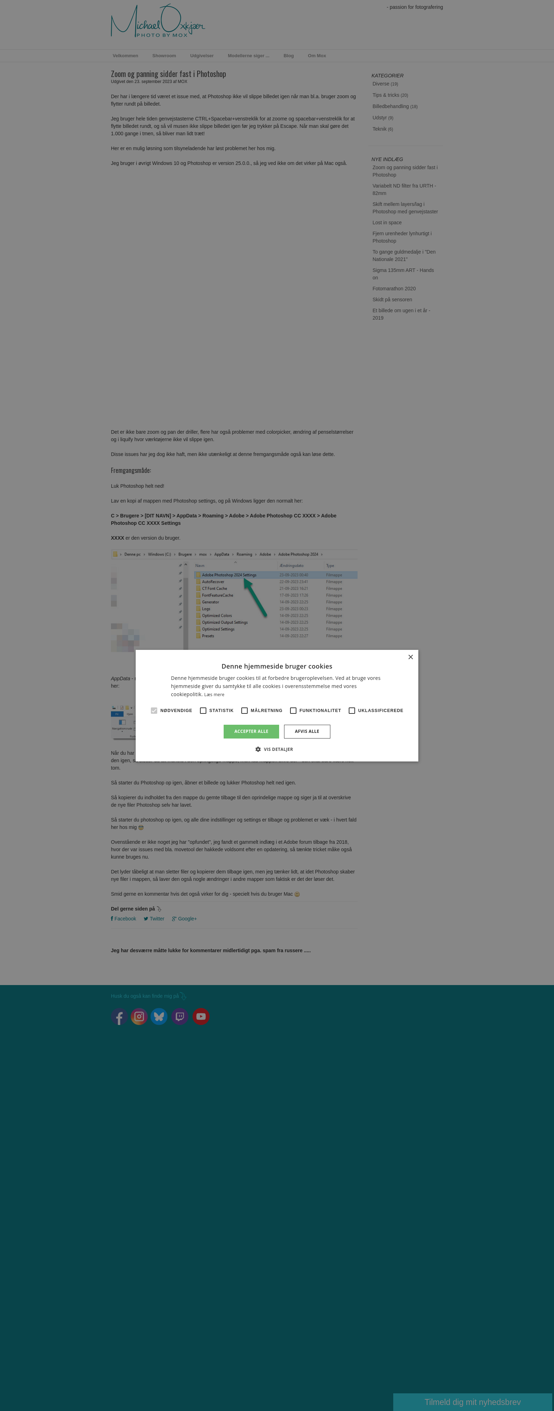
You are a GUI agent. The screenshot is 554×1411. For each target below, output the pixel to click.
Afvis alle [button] (307, 731)
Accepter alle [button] (251, 731)
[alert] (277, 705)
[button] (277, 749)
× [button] (410, 657)
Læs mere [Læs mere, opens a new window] (214, 695)
